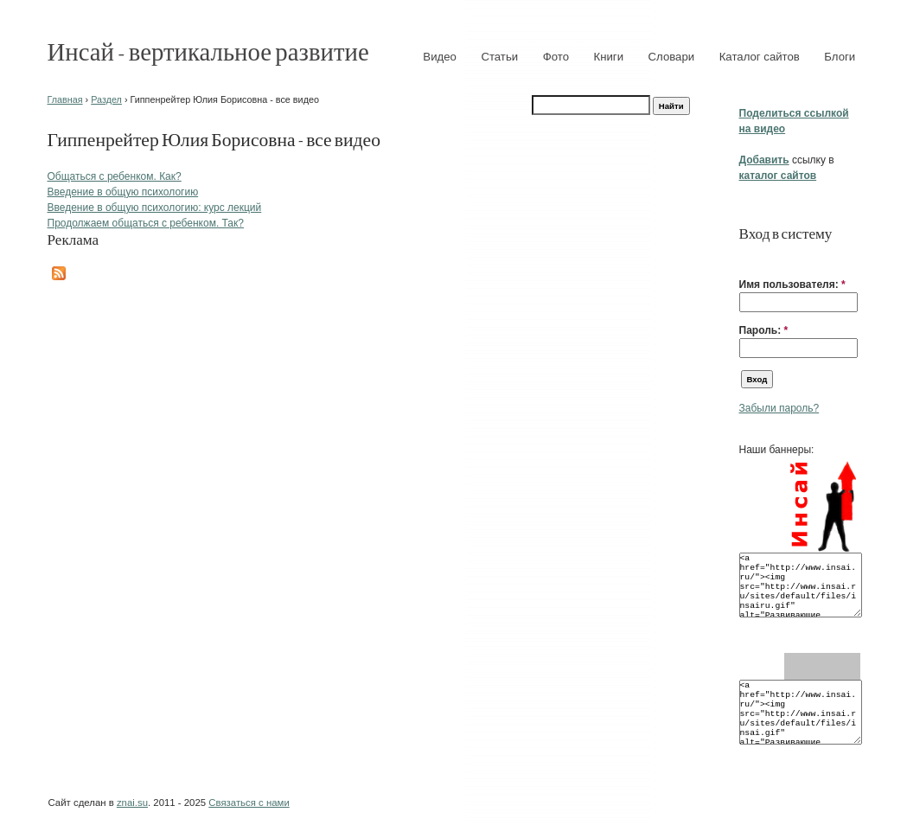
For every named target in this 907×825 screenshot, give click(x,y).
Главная (65, 99)
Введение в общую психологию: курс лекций (155, 207)
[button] (746, 258)
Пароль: (764, 330)
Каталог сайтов (759, 56)
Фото (556, 56)
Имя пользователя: (792, 284)
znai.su (132, 802)
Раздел (106, 99)
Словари (671, 56)
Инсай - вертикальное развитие (208, 51)
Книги (609, 56)
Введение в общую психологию (123, 192)
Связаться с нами (248, 802)
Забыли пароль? (779, 408)
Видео (440, 56)
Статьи (499, 56)
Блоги (839, 56)
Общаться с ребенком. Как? (115, 176)
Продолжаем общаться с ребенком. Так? (146, 223)
